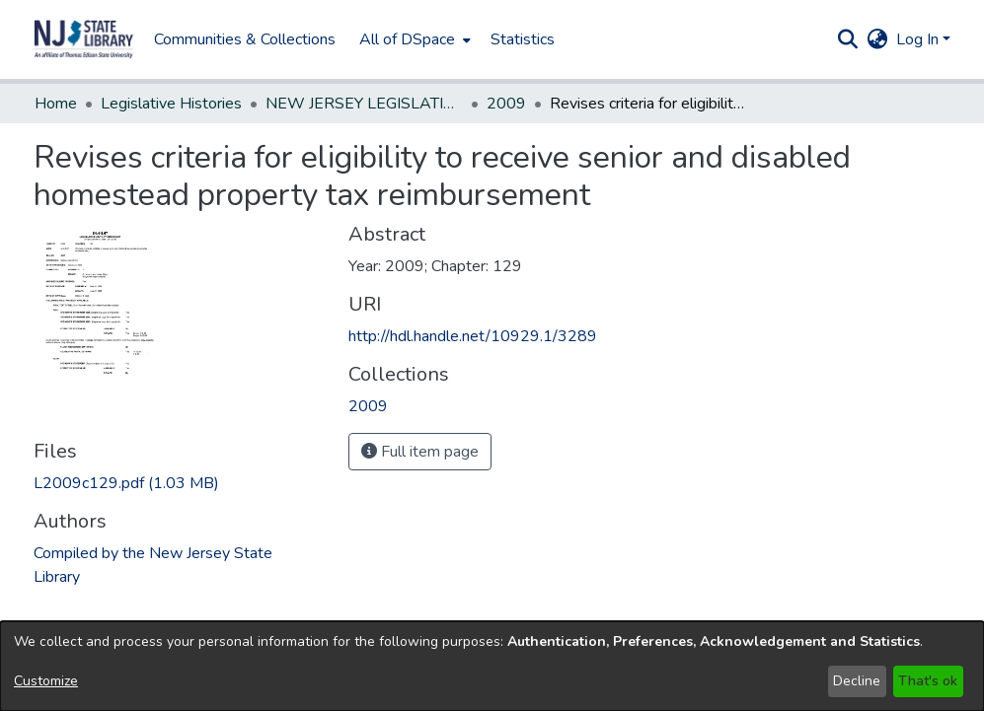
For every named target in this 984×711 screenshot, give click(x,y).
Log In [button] (919, 39)
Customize (46, 681)
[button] (84, 39)
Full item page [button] (420, 451)
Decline (856, 681)
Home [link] (56, 103)
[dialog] (492, 666)
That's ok (927, 681)
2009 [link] (506, 103)
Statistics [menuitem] (523, 39)
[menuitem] (413, 39)
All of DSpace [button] (407, 39)
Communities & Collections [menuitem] (245, 39)
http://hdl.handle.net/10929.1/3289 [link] (472, 336)
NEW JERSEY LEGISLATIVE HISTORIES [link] (364, 103)
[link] (126, 483)
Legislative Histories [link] (171, 103)
